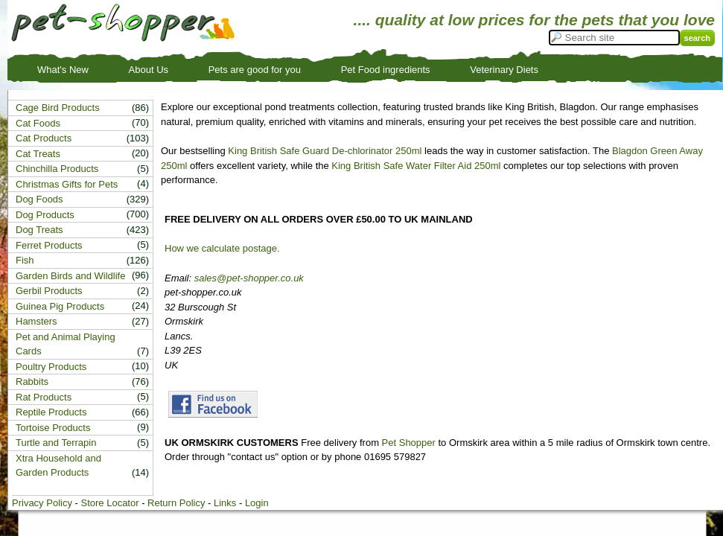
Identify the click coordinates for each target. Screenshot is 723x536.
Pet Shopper (409, 442)
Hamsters (36, 321)
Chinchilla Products (57, 168)
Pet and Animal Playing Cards (65, 344)
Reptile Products (51, 412)
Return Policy (176, 502)
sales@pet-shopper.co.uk (249, 278)
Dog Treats (39, 229)
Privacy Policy (42, 502)
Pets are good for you (254, 69)
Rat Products (43, 397)
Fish (25, 260)
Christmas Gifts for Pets (67, 184)
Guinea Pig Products (60, 306)
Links (225, 502)
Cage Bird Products (58, 107)
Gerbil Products (49, 290)
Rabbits (32, 381)
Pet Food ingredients (385, 69)
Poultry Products (51, 366)
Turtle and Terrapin (56, 442)
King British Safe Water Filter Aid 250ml (415, 165)
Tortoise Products (53, 427)
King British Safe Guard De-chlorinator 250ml (324, 150)
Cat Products (43, 138)
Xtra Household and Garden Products (58, 466)
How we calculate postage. (222, 248)
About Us (148, 69)
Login (257, 502)
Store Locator (109, 502)
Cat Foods (38, 123)
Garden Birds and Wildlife (70, 275)
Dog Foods (39, 199)
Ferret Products (49, 245)
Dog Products (45, 214)
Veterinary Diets (504, 69)
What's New (63, 69)
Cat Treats (38, 153)
